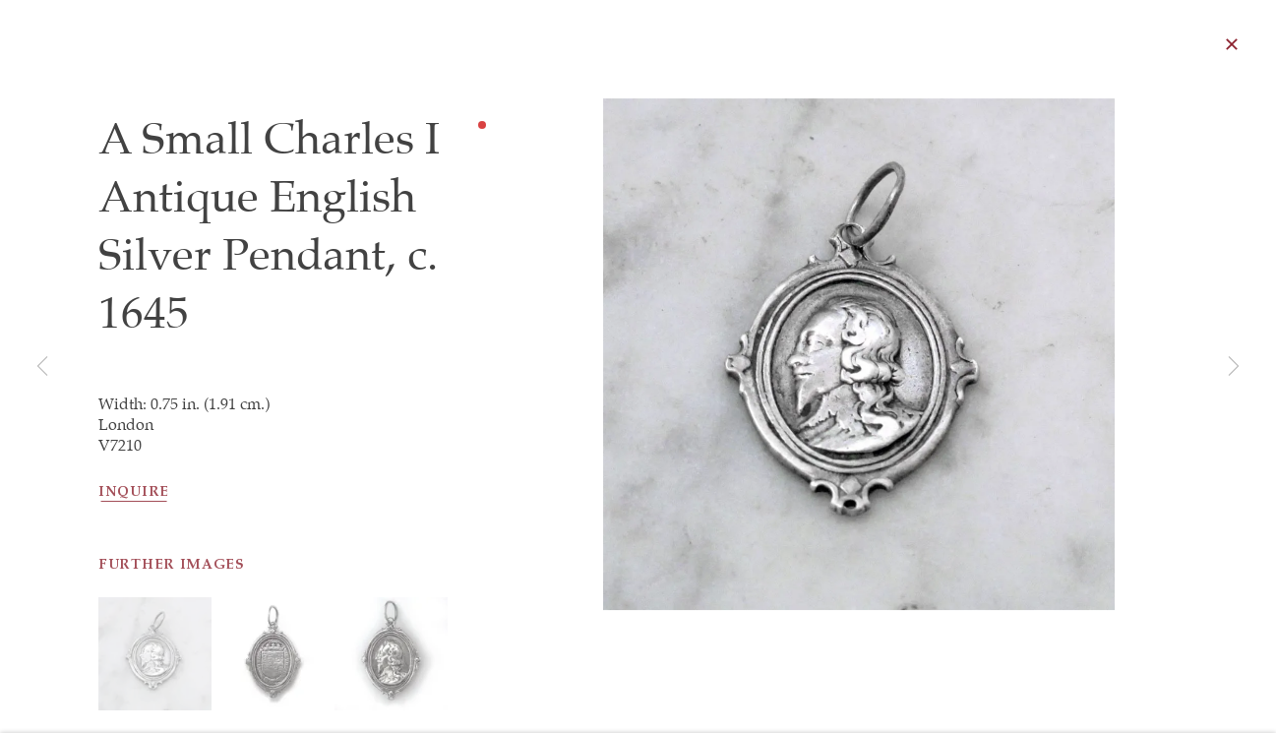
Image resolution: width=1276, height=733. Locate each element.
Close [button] (1242, 44)
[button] (155, 711)
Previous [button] (42, 367)
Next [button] (1233, 367)
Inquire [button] (133, 498)
